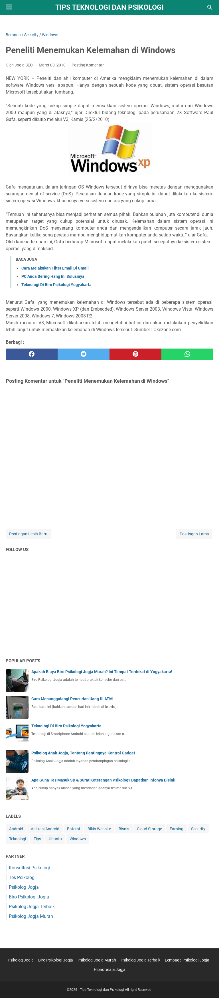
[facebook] (32, 354)
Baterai (73, 829)
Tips (37, 839)
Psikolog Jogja (24, 887)
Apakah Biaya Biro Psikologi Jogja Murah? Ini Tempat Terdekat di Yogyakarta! (101, 671)
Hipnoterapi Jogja (109, 969)
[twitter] (84, 354)
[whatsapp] (187, 354)
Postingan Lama (194, 534)
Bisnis (124, 829)
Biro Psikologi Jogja (29, 897)
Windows (78, 839)
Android (16, 829)
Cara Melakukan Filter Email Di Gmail (55, 268)
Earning (176, 829)
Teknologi (17, 839)
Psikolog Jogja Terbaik (32, 906)
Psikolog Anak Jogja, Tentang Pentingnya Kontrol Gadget (83, 753)
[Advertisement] (109, 609)
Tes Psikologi (22, 877)
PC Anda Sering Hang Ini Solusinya (52, 276)
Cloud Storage (149, 829)
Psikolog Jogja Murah (31, 916)
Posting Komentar (88, 65)
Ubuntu (55, 839)
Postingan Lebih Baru (28, 534)
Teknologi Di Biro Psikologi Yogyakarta (56, 284)
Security (198, 829)
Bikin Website (99, 829)
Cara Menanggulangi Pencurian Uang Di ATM (72, 699)
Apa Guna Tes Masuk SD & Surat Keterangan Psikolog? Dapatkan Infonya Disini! (103, 780)
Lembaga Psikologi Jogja (187, 960)
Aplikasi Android (45, 829)
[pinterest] (135, 354)
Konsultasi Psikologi (29, 868)
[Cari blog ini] (209, 7)
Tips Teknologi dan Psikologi (109, 7)
